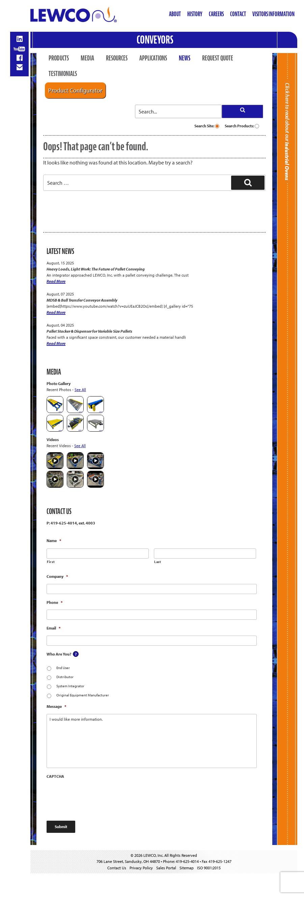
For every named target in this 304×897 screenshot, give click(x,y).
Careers (216, 14)
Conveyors (155, 39)
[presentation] (98, 797)
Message (56, 706)
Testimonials (63, 73)
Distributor (65, 676)
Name (54, 540)
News (184, 58)
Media (87, 58)
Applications (153, 58)
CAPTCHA (55, 776)
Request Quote (217, 58)
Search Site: (206, 125)
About (175, 14)
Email (53, 628)
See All (80, 389)
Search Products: (242, 125)
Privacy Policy (141, 867)
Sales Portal (166, 867)
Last (157, 562)
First (51, 562)
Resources (117, 58)
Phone (54, 602)
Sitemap (186, 867)
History (194, 14)
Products (59, 58)
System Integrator (70, 686)
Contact (238, 14)
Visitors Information (273, 14)
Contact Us (116, 867)
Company (57, 576)
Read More (56, 281)
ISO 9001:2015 (209, 867)
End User (63, 667)
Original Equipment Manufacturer (82, 695)
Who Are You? (59, 654)
